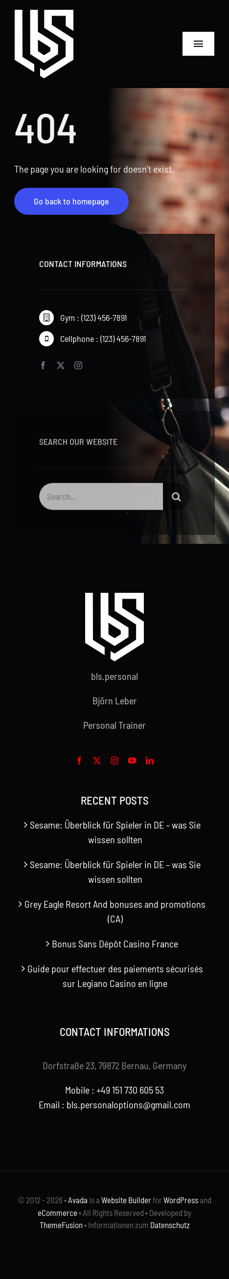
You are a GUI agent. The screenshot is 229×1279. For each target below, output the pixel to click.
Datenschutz (170, 1225)
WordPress (180, 1200)
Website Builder (126, 1200)
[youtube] (132, 760)
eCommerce (57, 1212)
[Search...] (101, 498)
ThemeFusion (61, 1225)
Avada (78, 1200)
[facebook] (43, 365)
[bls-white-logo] (44, 15)
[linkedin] (150, 760)
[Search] (176, 498)
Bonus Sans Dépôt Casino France (115, 943)
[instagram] (78, 365)
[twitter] (61, 365)
